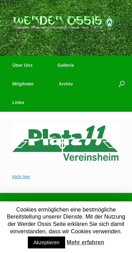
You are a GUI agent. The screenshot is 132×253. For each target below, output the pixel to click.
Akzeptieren (46, 242)
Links (18, 102)
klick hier (21, 176)
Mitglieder (23, 83)
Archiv (65, 83)
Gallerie (65, 65)
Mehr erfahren (85, 242)
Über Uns (22, 65)
